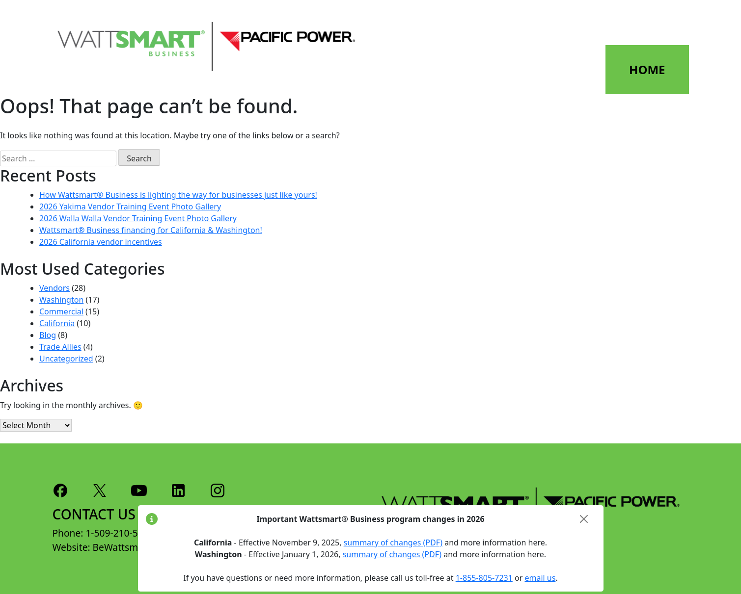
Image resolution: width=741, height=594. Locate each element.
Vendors (54, 288)
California (57, 323)
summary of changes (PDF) (393, 542)
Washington (61, 299)
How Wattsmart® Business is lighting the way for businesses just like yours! (178, 194)
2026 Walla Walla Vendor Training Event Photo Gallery (138, 218)
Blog (47, 335)
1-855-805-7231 (484, 577)
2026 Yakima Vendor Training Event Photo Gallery (130, 206)
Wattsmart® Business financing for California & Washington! (150, 230)
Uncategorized (66, 358)
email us (539, 577)
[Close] (584, 519)
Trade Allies (60, 346)
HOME (647, 69)
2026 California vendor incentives (100, 241)
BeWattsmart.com (132, 547)
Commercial (61, 311)
